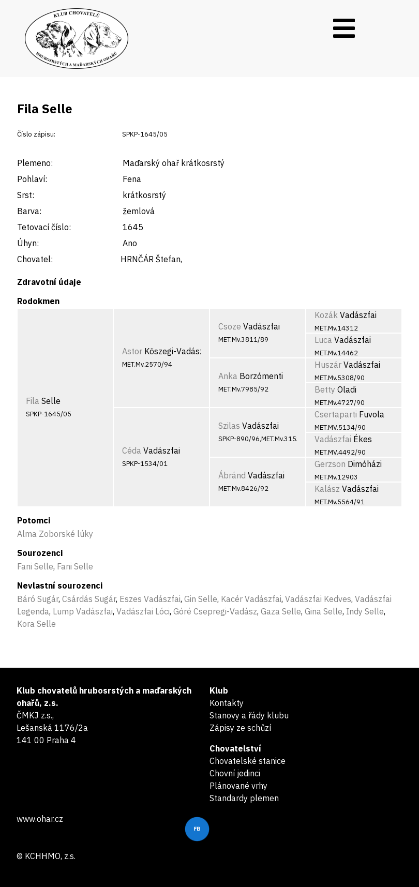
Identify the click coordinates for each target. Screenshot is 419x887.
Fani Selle (35, 566)
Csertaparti (336, 414)
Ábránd (232, 475)
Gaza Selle (281, 611)
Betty (325, 389)
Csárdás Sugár (89, 599)
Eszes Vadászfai (150, 599)
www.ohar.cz (40, 819)
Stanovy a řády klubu (249, 715)
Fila (32, 401)
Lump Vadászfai (83, 611)
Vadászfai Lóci (143, 611)
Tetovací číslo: (44, 227)
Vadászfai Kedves (318, 599)
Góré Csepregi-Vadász (215, 611)
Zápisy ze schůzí (240, 728)
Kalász (327, 489)
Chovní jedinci (235, 773)
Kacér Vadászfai (251, 599)
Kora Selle (36, 624)
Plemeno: (35, 163)
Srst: (25, 195)
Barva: (29, 211)
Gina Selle (323, 611)
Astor (132, 351)
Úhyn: (28, 243)
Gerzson (330, 464)
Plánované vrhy (238, 785)
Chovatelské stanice (248, 761)
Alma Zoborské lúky (55, 534)
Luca (323, 340)
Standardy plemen (244, 798)
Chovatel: (35, 259)
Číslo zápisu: (36, 134)
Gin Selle (200, 599)
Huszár (328, 364)
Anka (227, 376)
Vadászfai (333, 439)
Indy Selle (365, 611)
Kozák (326, 315)
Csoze (229, 326)
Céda (131, 450)
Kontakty (227, 703)
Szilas (229, 425)
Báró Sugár (37, 599)
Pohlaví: (32, 179)
